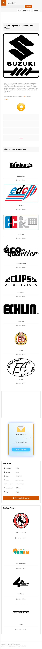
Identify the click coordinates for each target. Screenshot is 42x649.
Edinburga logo (21, 176)
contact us (10, 646)
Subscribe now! (21, 449)
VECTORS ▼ (24, 10)
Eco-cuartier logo (21, 263)
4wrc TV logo (21, 593)
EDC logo (21, 205)
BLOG (36, 10)
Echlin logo (21, 321)
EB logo (21, 350)
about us (3, 646)
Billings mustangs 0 (21, 532)
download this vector (21, 498)
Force (21, 624)
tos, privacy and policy (20, 646)
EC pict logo (21, 234)
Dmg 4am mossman (21, 563)
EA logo (21, 379)
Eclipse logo (21, 292)
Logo (24, 96)
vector (11, 3)
